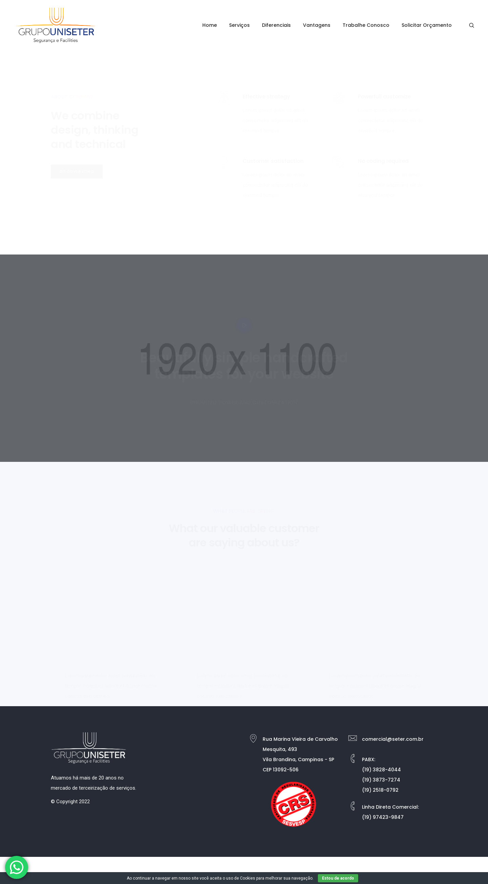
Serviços (239, 25)
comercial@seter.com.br (393, 739)
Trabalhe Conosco (366, 25)
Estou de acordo (338, 878)
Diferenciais (276, 25)
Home (209, 25)
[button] (77, 171)
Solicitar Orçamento (427, 25)
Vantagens (316, 25)
